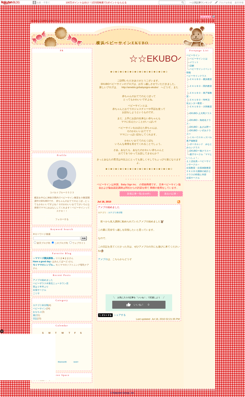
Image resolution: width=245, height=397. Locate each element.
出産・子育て (43, 2)
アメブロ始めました (43, 280)
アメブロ (103, 259)
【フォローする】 (190, 20)
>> (200, 2)
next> (75, 362)
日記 (35, 318)
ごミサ (36, 293)
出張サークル (39, 290)
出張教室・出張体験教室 (198, 168)
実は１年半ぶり (40, 286)
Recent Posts (62, 275)
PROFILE (55, 20)
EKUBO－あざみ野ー (200, 127)
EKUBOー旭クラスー (200, 151)
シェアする (120, 315)
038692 (206, 16)
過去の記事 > (171, 193)
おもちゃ (37, 312)
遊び (35, 315)
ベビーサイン (39, 308)
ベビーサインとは (198, 58)
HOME (34, 20)
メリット (194, 62)
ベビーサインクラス (196, 76)
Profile (62, 155)
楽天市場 (239, 2)
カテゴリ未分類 (40, 305)
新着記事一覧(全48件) (138, 193)
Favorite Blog (62, 253)
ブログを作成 (225, 2)
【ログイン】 (208, 20)
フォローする (62, 219)
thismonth (62, 362)
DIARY (44, 20)
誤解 (192, 65)
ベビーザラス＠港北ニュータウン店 (50, 283)
